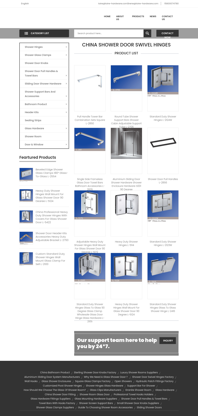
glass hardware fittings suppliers (50, 398)
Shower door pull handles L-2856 (163, 180)
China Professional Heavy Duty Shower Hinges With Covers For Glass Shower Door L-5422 (52, 217)
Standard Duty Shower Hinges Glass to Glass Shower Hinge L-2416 (163, 308)
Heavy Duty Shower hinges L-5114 (126, 243)
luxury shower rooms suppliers (139, 372)
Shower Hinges (46, 47)
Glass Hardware (46, 128)
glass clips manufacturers (105, 390)
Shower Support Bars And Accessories (46, 94)
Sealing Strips (33, 120)
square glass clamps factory (92, 381)
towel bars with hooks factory (57, 403)
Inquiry (168, 340)
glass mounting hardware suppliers (96, 398)
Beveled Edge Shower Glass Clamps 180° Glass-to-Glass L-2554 (52, 173)
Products (138, 16)
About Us (120, 18)
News (153, 16)
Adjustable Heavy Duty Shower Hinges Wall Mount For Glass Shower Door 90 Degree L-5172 (90, 247)
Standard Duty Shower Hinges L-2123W (163, 243)
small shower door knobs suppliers (138, 403)
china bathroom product (55, 372)
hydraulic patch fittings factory (154, 381)
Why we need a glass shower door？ (106, 377)
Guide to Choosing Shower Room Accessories (105, 407)
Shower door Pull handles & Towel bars (144, 398)
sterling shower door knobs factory (95, 372)
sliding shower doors (149, 407)
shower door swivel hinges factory (153, 377)
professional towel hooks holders (133, 394)
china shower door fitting (60, 394)
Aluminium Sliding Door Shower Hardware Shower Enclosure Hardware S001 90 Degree (126, 184)
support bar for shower (141, 385)
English (25, 3)
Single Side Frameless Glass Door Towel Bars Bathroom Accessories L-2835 (90, 184)
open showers (123, 381)
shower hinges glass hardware (104, 385)
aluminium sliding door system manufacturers (52, 377)
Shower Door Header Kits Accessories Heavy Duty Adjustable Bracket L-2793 (52, 237)
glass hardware (164, 390)
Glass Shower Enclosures (56, 381)
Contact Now (168, 34)
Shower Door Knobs (36, 63)
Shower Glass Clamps (46, 55)
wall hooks (31, 381)
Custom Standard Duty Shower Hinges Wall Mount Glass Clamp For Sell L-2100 (50, 259)
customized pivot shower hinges (62, 385)
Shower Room (33, 136)
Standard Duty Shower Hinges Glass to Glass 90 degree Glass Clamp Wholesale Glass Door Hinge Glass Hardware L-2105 (90, 313)
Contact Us (167, 18)
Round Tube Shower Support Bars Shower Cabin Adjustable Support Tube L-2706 (126, 122)
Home (107, 16)
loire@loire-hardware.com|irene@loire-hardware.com (128, 3)
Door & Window (46, 144)
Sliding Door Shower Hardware (46, 83)
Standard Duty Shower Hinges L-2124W (163, 118)
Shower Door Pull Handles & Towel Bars (46, 73)
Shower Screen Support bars (96, 403)
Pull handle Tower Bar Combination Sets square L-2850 (90, 120)
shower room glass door (95, 394)
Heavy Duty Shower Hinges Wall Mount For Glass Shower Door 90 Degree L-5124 (50, 196)
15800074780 (171, 3)
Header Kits (46, 112)
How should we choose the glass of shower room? (55, 390)
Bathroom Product (46, 104)
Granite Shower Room (138, 390)
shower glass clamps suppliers (55, 407)
